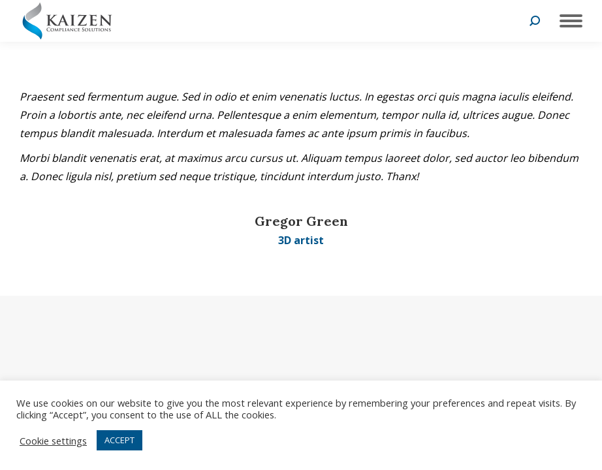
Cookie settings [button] (53, 440)
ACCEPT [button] (119, 440)
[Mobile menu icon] (567, 20)
